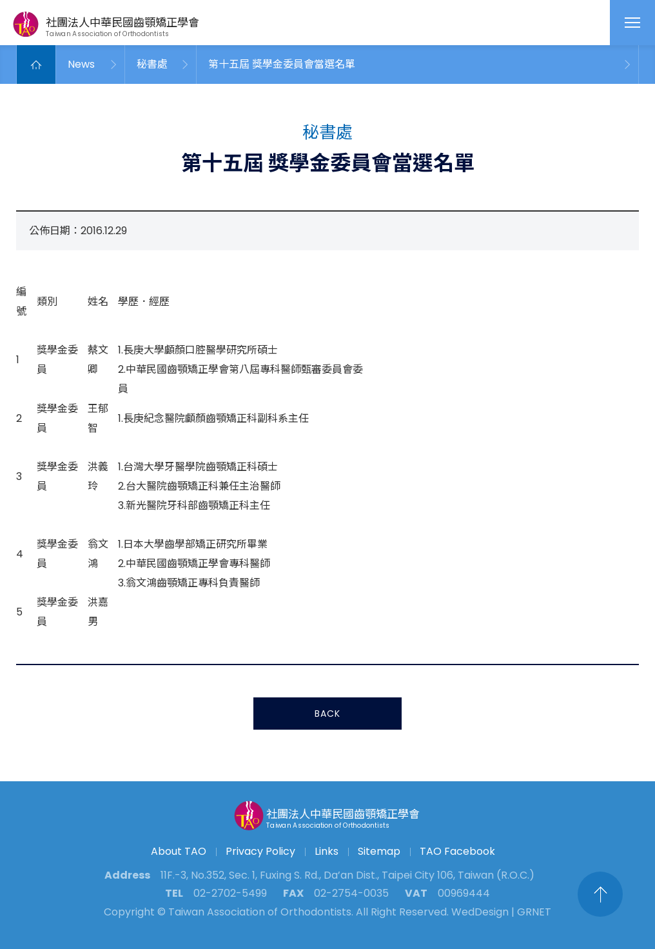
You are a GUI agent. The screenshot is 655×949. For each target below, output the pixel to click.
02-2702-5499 (230, 893)
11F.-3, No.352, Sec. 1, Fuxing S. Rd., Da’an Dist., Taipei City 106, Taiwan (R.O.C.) (347, 875)
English (589, 23)
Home (36, 64)
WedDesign (480, 911)
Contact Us (538, 23)
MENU (632, 22)
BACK (327, 715)
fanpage (565, 23)
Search (512, 23)
